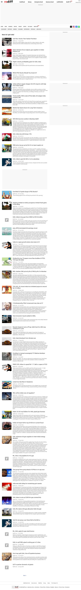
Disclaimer (37, 587)
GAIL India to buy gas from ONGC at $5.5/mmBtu (27, 217)
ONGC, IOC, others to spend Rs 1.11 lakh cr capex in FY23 (30, 364)
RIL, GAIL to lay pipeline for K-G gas (23, 455)
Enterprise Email (38, 2)
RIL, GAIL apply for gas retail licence (23, 531)
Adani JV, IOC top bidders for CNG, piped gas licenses (29, 411)
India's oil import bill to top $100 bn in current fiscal (28, 423)
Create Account (78, 2)
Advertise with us (30, 587)
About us (56, 587)
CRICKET (20, 26)
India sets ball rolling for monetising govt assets (27, 483)
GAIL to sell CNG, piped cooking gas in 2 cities (26, 542)
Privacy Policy (43, 587)
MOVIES (15, 26)
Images (15, 29)
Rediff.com (24, 587)
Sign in (80, 0)
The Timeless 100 (54, 583)
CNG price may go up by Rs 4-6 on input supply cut (28, 145)
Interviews (26, 29)
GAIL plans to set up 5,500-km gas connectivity (27, 497)
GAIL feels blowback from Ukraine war (24, 338)
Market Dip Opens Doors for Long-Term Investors (27, 108)
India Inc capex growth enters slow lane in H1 (26, 242)
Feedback (52, 587)
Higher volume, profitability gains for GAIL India (27, 62)
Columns (20, 29)
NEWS (6, 26)
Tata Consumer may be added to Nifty (24, 316)
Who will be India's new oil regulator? (24, 393)
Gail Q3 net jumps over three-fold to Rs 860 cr (26, 520)
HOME (2, 26)
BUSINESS (10, 26)
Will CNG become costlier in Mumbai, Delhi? (26, 119)
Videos (48, 583)
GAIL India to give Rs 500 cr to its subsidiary (26, 159)
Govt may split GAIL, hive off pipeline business (26, 553)
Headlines (3, 29)
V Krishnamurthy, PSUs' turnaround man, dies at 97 (28, 303)
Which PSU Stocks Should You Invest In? (25, 73)
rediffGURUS (60, 2)
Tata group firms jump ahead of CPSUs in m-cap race (28, 469)
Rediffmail (22, 2)
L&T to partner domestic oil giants (23, 564)
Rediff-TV (68, 2)
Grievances (67, 587)
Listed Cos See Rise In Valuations (23, 382)
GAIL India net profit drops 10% (22, 134)
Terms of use (61, 587)
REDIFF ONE (36, 26)
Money (29, 2)
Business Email (50, 2)
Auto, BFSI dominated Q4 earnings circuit (25, 228)
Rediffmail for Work (26, 583)
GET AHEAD (30, 26)
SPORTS (24, 26)
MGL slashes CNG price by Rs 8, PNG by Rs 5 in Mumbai (29, 271)
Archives (39, 29)
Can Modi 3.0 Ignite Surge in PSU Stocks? (25, 191)
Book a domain (34, 583)
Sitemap (48, 587)
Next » (24, 575)
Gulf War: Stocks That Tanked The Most (25, 38)
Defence (10, 29)
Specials (33, 29)
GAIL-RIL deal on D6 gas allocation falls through (27, 509)
